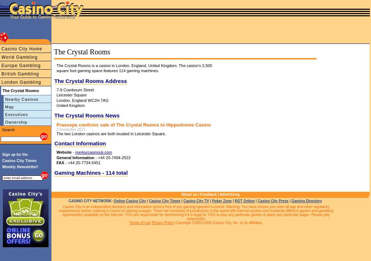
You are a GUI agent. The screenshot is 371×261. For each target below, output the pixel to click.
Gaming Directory (307, 201)
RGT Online (245, 201)
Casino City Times (164, 201)
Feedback (208, 194)
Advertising (229, 194)
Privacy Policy (163, 223)
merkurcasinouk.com (93, 152)
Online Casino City (130, 201)
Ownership (16, 122)
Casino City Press (273, 201)
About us (189, 194)
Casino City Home (21, 48)
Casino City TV (196, 201)
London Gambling (21, 82)
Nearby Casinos (21, 99)
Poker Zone (222, 201)
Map (9, 107)
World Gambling (19, 57)
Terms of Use (140, 223)
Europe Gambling (21, 65)
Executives (16, 114)
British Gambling (20, 73)
